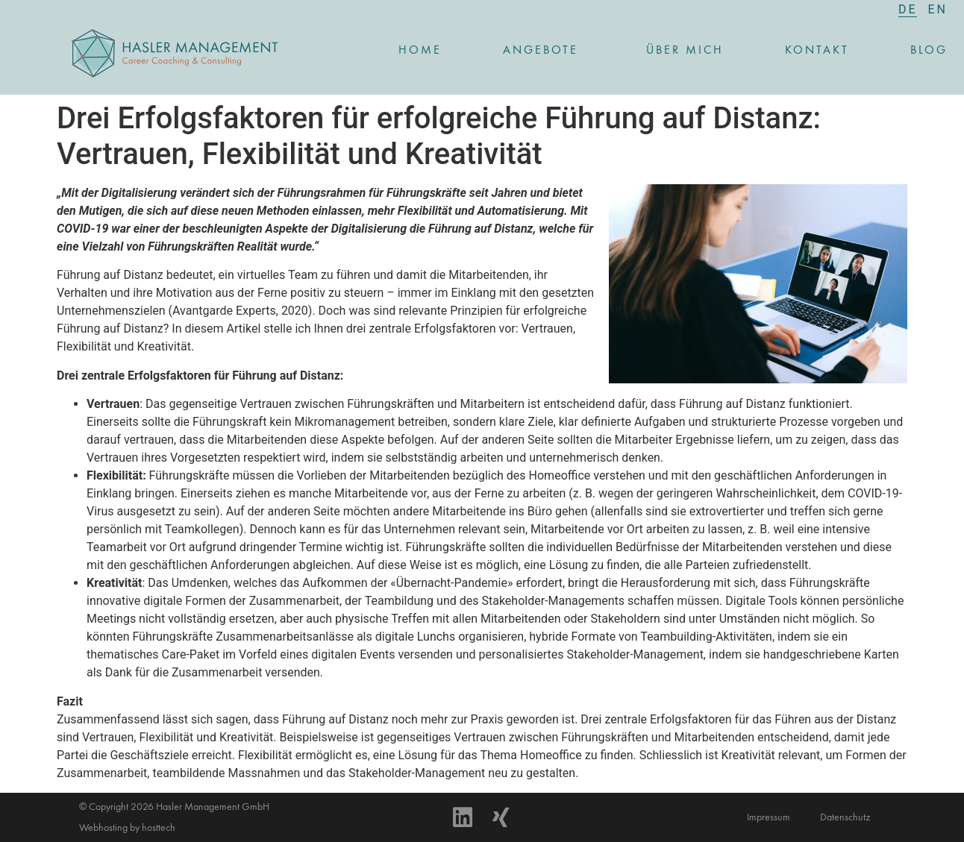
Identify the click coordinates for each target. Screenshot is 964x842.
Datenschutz (845, 817)
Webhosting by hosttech (127, 828)
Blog (929, 51)
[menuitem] (908, 9)
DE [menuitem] (908, 9)
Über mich (685, 51)
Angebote (544, 50)
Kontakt (817, 51)
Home (420, 51)
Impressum (768, 817)
